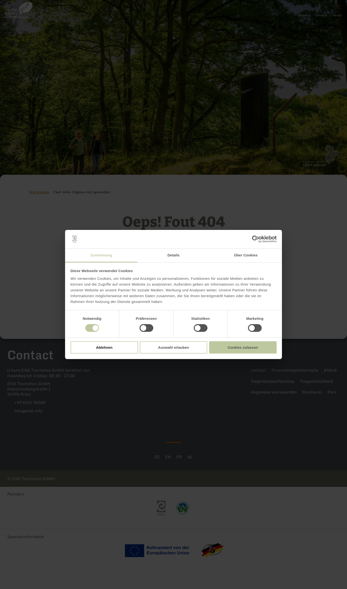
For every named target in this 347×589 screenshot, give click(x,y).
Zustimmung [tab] (101, 255)
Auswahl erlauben (173, 347)
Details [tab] (173, 255)
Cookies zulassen (243, 347)
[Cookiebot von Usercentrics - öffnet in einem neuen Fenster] (255, 239)
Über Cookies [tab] (246, 255)
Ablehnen (104, 347)
